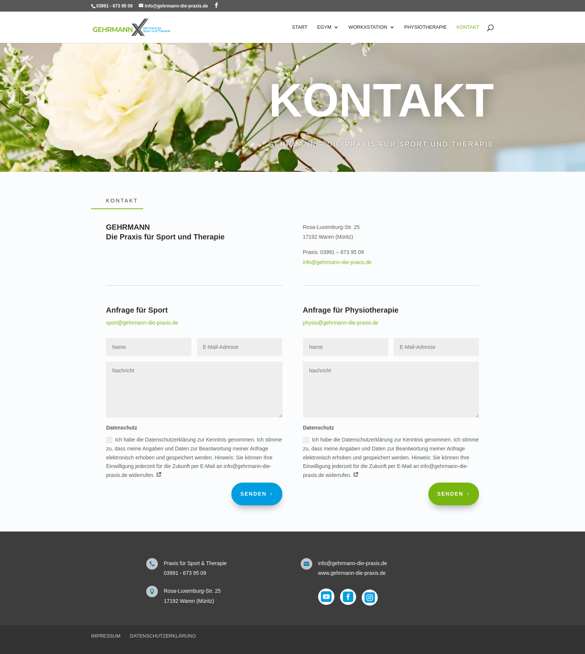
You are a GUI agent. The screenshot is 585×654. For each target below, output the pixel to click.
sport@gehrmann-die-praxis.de (142, 323)
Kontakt (468, 27)
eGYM (324, 27)
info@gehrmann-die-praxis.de (337, 262)
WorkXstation (367, 27)
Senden (253, 494)
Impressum (106, 636)
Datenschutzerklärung (163, 636)
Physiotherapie (425, 27)
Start (299, 27)
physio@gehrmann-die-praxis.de (340, 323)
